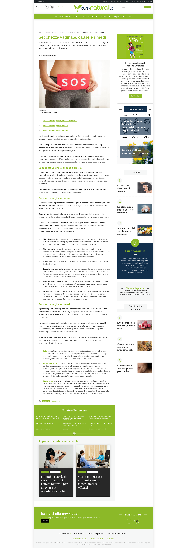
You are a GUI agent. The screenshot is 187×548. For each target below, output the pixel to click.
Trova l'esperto (88, 16)
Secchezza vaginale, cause (55, 126)
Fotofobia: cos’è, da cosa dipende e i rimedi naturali (46, 417)
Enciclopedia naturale (65, 16)
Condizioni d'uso (80, 538)
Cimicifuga (48, 381)
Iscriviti (62, 7)
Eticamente (126, 1)
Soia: (45, 351)
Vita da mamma (116, 1)
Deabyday (106, 1)
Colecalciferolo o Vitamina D (100, 424)
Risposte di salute (122, 16)
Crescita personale (138, 1)
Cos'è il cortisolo (43, 423)
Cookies (110, 538)
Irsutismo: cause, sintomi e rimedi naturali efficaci (100, 417)
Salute (46, 401)
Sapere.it (150, 1)
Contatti (78, 533)
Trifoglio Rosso (50, 363)
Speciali (104, 16)
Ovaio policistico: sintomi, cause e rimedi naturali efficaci (73, 418)
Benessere (56, 401)
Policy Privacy (97, 538)
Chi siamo (64, 533)
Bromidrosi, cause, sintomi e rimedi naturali (74, 424)
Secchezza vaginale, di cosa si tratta (60, 121)
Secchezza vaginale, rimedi (55, 130)
